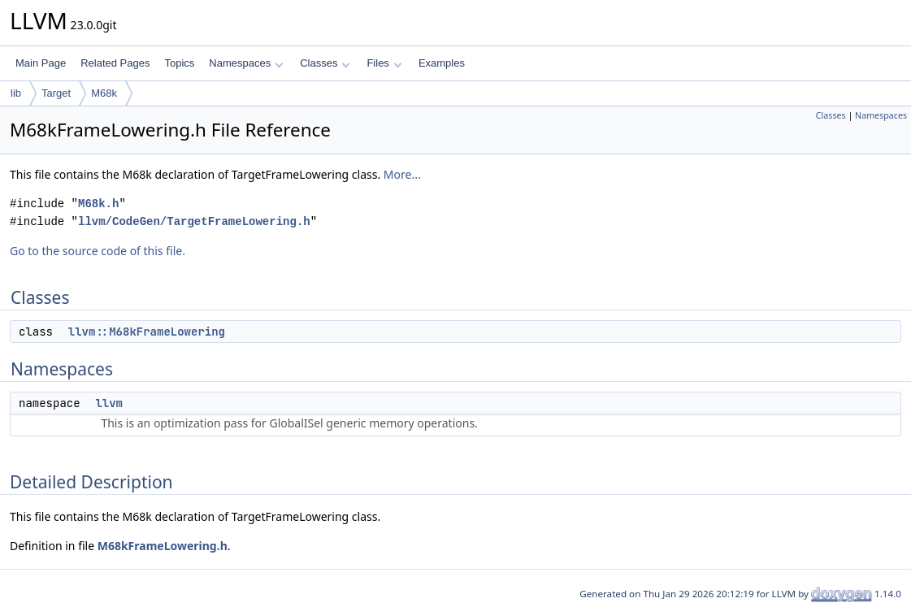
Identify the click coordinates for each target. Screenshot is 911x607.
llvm (109, 403)
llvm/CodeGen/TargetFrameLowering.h (194, 221)
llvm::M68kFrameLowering (146, 331)
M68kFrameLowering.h (163, 545)
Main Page (40, 63)
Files (384, 63)
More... (402, 174)
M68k (104, 93)
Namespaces (246, 63)
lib (16, 93)
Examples (442, 63)
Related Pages (115, 63)
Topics (179, 63)
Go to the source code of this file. (97, 250)
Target (56, 93)
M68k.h (98, 203)
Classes (325, 63)
